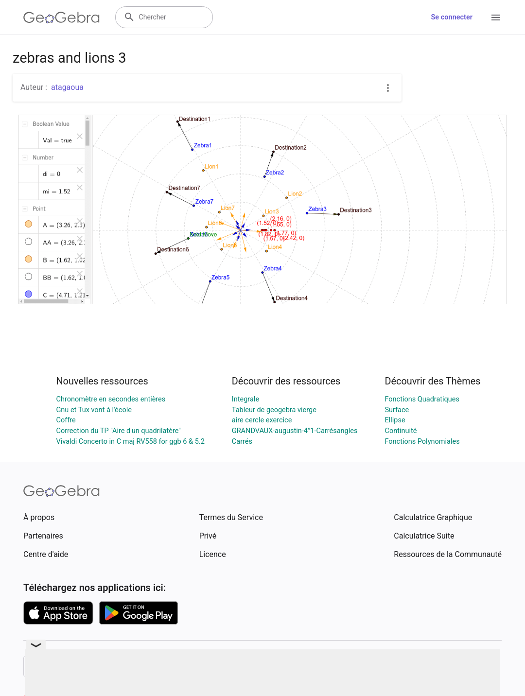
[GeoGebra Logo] (61, 17)
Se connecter (451, 17)
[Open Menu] (496, 17)
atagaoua (67, 87)
